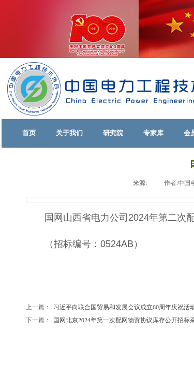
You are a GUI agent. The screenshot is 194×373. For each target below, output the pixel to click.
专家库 (153, 133)
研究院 (113, 133)
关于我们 (69, 133)
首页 (29, 133)
